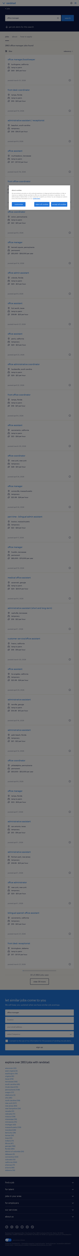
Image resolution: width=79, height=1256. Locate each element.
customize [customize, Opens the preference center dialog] (19, 204)
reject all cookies (41, 204)
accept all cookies (59, 204)
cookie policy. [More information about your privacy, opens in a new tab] (36, 198)
